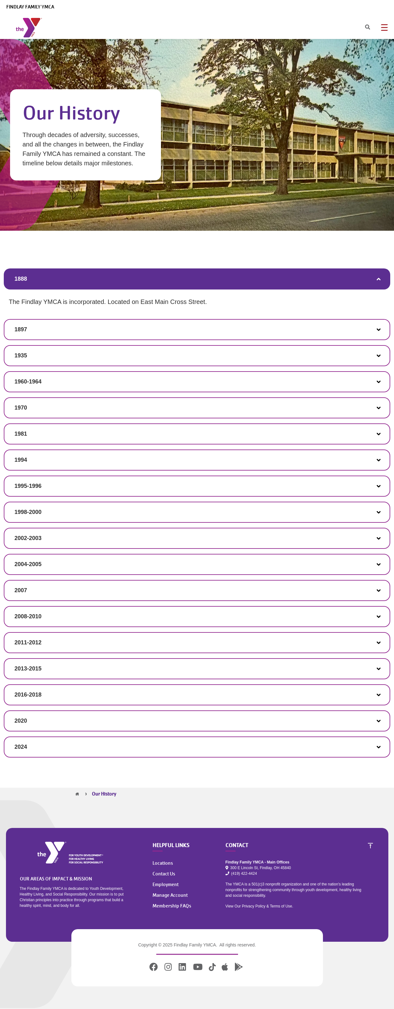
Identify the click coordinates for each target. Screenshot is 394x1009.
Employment (166, 884)
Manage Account (170, 895)
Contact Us (164, 874)
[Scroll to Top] (370, 845)
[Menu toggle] (384, 27)
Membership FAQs (172, 906)
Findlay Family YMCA (30, 7)
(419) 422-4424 (241, 873)
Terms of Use (281, 906)
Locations (163, 863)
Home (77, 794)
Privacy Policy (253, 906)
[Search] (362, 27)
